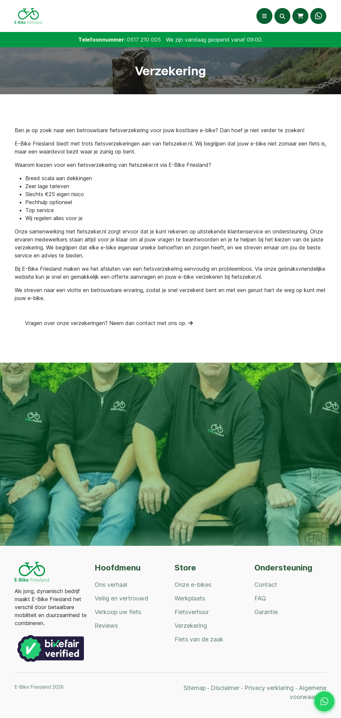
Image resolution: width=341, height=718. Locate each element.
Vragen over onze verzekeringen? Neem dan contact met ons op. (109, 323)
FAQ (260, 598)
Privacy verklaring (269, 687)
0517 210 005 (144, 39)
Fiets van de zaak (198, 639)
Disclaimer (225, 687)
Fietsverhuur (191, 611)
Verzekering (190, 625)
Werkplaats (189, 598)
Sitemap (194, 687)
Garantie (266, 611)
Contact (265, 584)
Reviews (106, 625)
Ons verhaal (111, 584)
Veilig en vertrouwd (121, 598)
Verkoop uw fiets (118, 611)
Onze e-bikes (192, 584)
